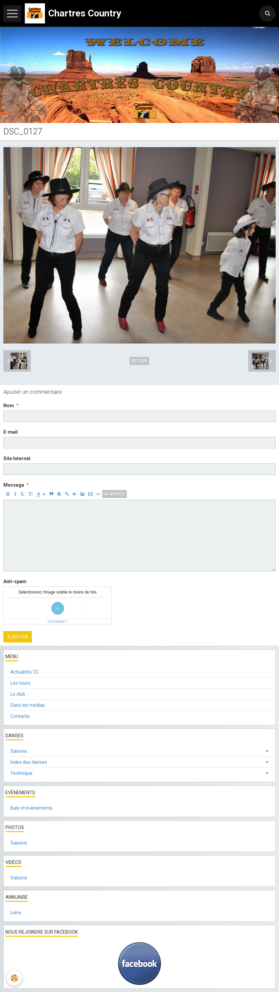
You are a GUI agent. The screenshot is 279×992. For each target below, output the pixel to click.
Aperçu (114, 494)
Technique (21, 773)
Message (13, 485)
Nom (8, 405)
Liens (15, 912)
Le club (17, 694)
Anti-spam (14, 581)
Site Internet (17, 458)
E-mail (10, 432)
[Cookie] (14, 978)
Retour (139, 361)
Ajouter (17, 636)
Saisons (18, 751)
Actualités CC (24, 672)
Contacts (20, 716)
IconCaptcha (56, 621)
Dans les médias (27, 705)
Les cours (20, 683)
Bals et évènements (31, 808)
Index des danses (28, 762)
